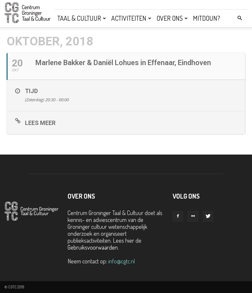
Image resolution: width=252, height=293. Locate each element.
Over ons (172, 18)
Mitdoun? (206, 18)
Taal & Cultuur (81, 18)
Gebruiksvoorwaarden (93, 247)
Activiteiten (131, 18)
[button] (239, 18)
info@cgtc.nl (121, 261)
